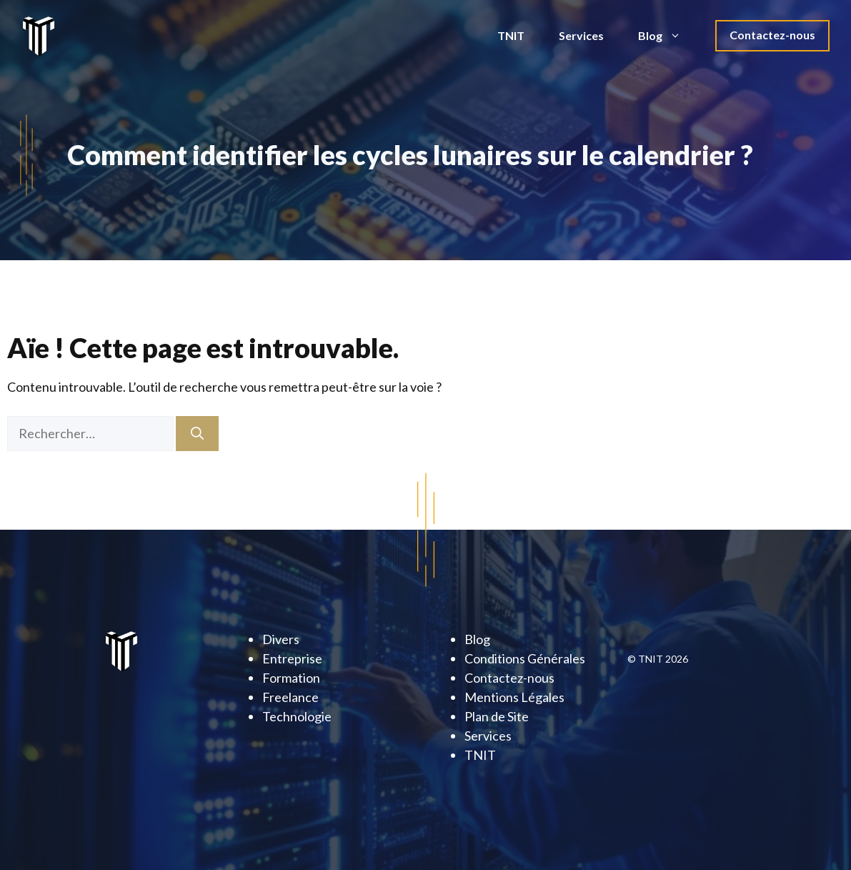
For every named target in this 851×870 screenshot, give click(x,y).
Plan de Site (496, 716)
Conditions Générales (524, 658)
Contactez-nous (772, 34)
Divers (280, 639)
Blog (668, 35)
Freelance (290, 697)
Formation (291, 678)
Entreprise (292, 658)
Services (581, 35)
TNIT (510, 35)
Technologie (297, 716)
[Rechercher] (197, 433)
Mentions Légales (514, 697)
